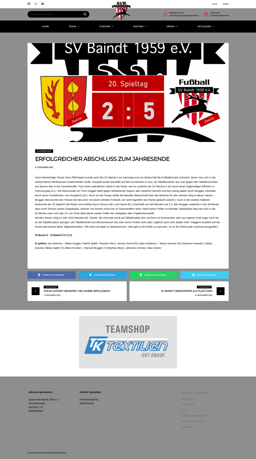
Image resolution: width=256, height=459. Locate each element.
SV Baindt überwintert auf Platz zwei (187, 291)
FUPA (184, 410)
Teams (72, 26)
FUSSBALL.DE (188, 404)
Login (214, 4)
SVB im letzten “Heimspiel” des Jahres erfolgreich (77, 291)
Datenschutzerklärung (195, 416)
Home (45, 26)
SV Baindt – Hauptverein (194, 393)
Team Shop (187, 398)
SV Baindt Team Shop (219, 16)
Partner (138, 26)
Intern (226, 4)
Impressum (187, 427)
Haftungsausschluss (193, 421)
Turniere (104, 26)
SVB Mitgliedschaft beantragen (183, 16)
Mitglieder (204, 26)
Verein (170, 26)
